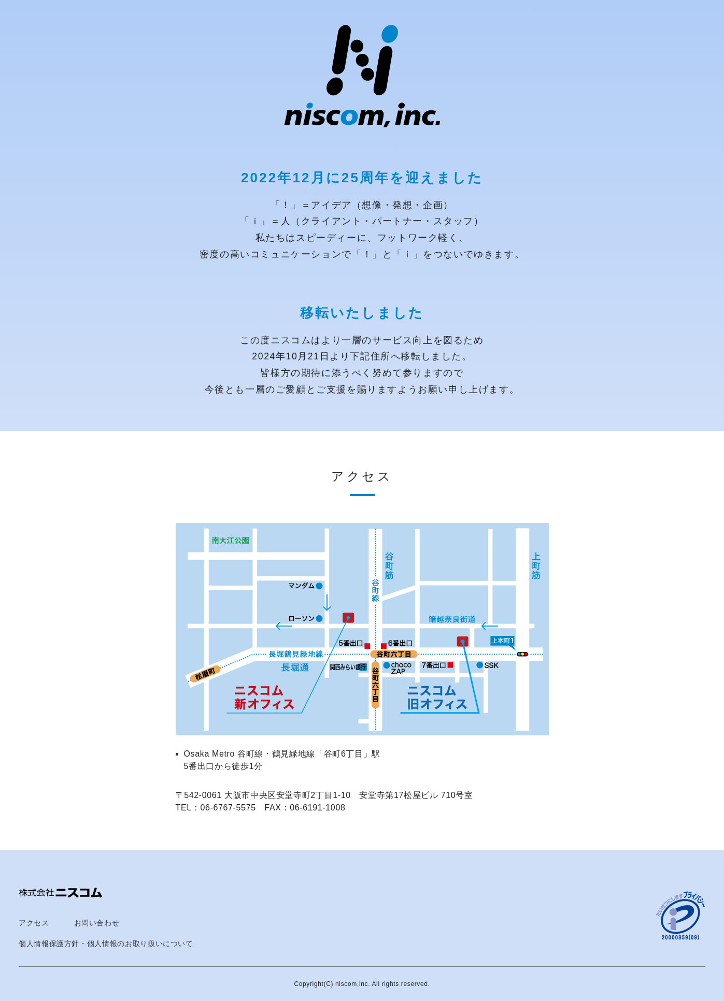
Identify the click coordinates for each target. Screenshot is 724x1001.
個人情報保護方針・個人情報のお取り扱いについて (106, 943)
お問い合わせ (97, 923)
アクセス (34, 923)
